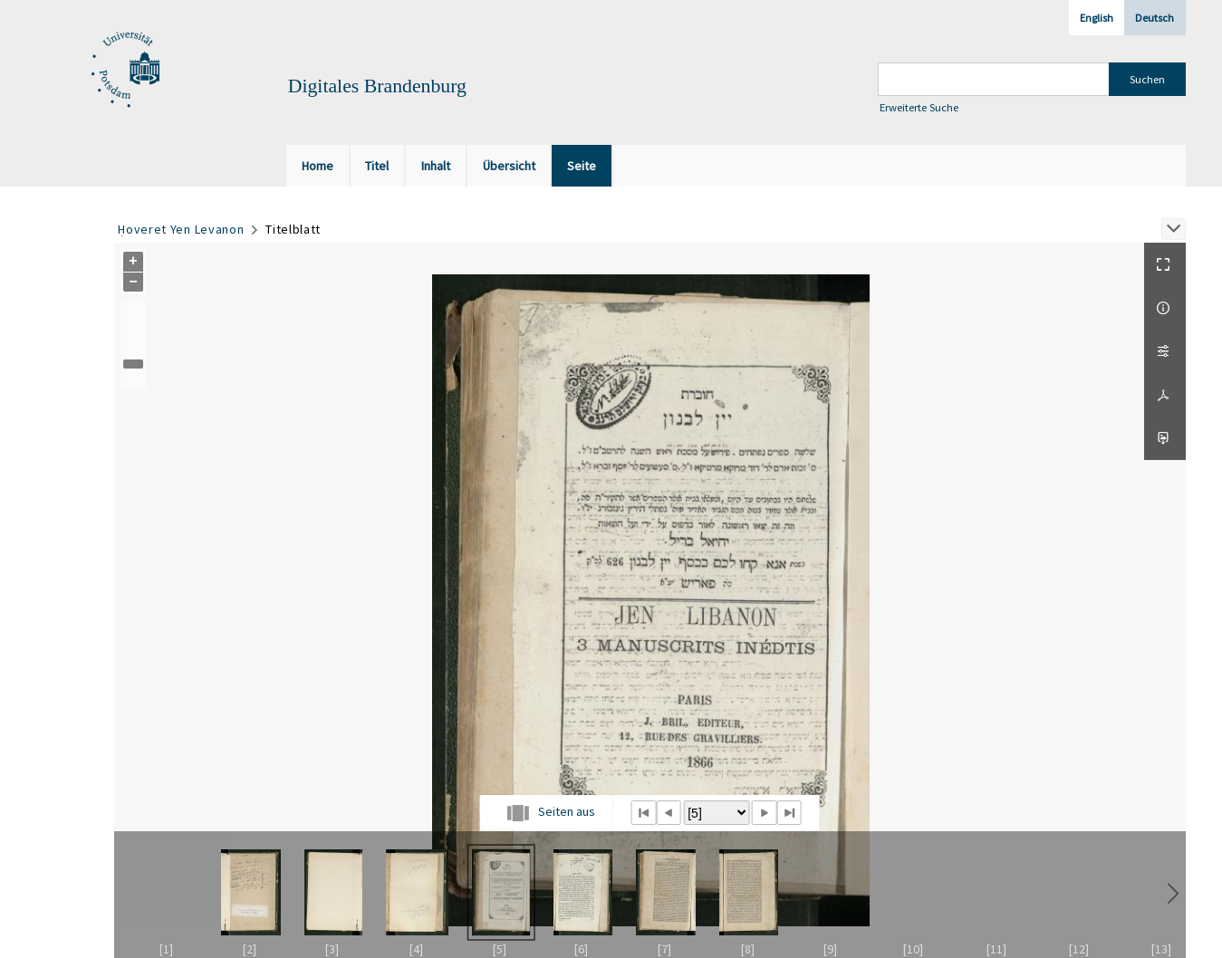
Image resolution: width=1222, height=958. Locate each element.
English (1096, 17)
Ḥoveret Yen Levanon (181, 229)
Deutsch (1154, 17)
